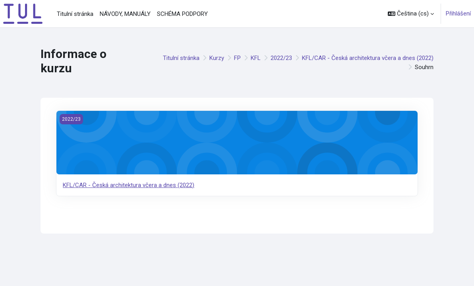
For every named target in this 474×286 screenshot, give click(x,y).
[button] (411, 13)
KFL (256, 58)
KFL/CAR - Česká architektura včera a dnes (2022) (367, 58)
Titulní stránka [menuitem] (75, 13)
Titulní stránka (181, 58)
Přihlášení (458, 13)
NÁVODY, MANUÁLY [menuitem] (125, 13)
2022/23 (281, 58)
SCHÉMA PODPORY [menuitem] (182, 13)
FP (237, 58)
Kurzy (216, 58)
